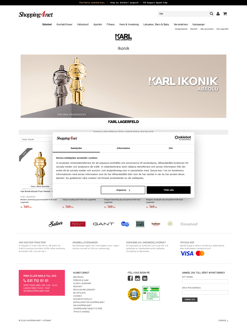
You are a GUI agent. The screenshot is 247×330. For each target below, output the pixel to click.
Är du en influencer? (84, 290)
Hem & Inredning (129, 24)
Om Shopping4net (82, 305)
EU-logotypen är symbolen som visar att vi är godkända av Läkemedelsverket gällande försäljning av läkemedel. (150, 247)
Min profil (78, 277)
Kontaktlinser (64, 24)
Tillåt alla (169, 190)
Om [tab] (171, 148)
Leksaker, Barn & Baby (156, 24)
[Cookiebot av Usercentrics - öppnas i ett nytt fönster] (177, 138)
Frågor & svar (81, 280)
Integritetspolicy (82, 299)
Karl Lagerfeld (222, 29)
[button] (225, 14)
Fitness (111, 24)
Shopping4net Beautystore (87, 309)
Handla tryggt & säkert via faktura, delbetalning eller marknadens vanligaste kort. (204, 248)
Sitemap (47, 320)
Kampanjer (198, 24)
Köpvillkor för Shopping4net (89, 302)
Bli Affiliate (79, 293)
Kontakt (77, 286)
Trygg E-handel (81, 312)
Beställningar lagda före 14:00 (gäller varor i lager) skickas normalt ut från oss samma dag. (96, 245)
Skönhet (47, 24)
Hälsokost (83, 24)
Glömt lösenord (82, 283)
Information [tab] (123, 148)
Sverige (223, 320)
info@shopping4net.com (36, 291)
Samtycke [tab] (76, 148)
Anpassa (123, 190)
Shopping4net (181, 29)
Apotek (97, 24)
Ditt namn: (187, 277)
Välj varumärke (206, 29)
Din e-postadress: (191, 288)
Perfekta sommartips (92, 2)
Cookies (77, 296)
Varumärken (181, 24)
